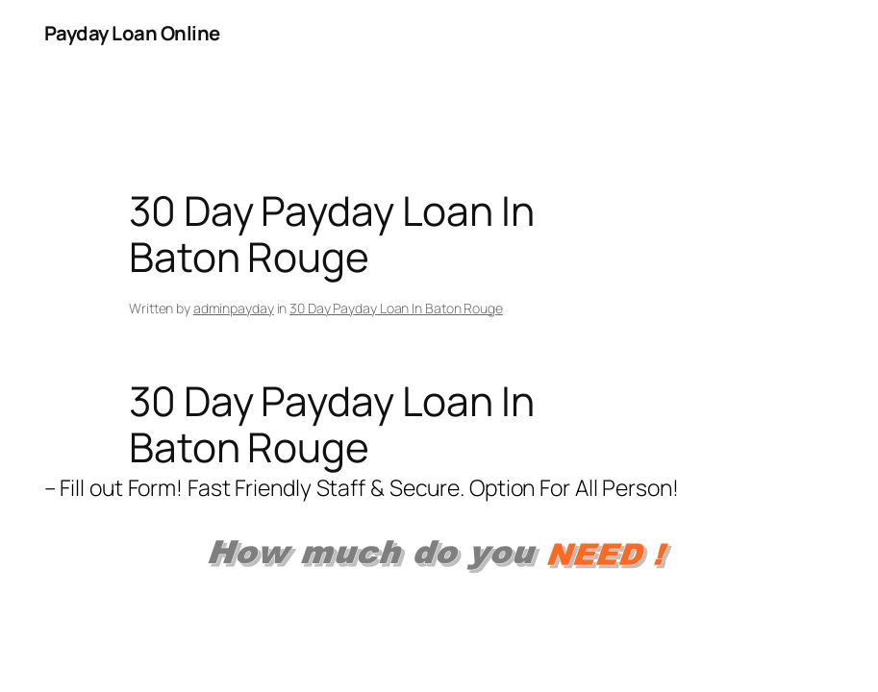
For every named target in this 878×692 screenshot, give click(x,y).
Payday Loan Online (132, 32)
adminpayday (233, 308)
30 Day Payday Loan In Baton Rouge (396, 308)
